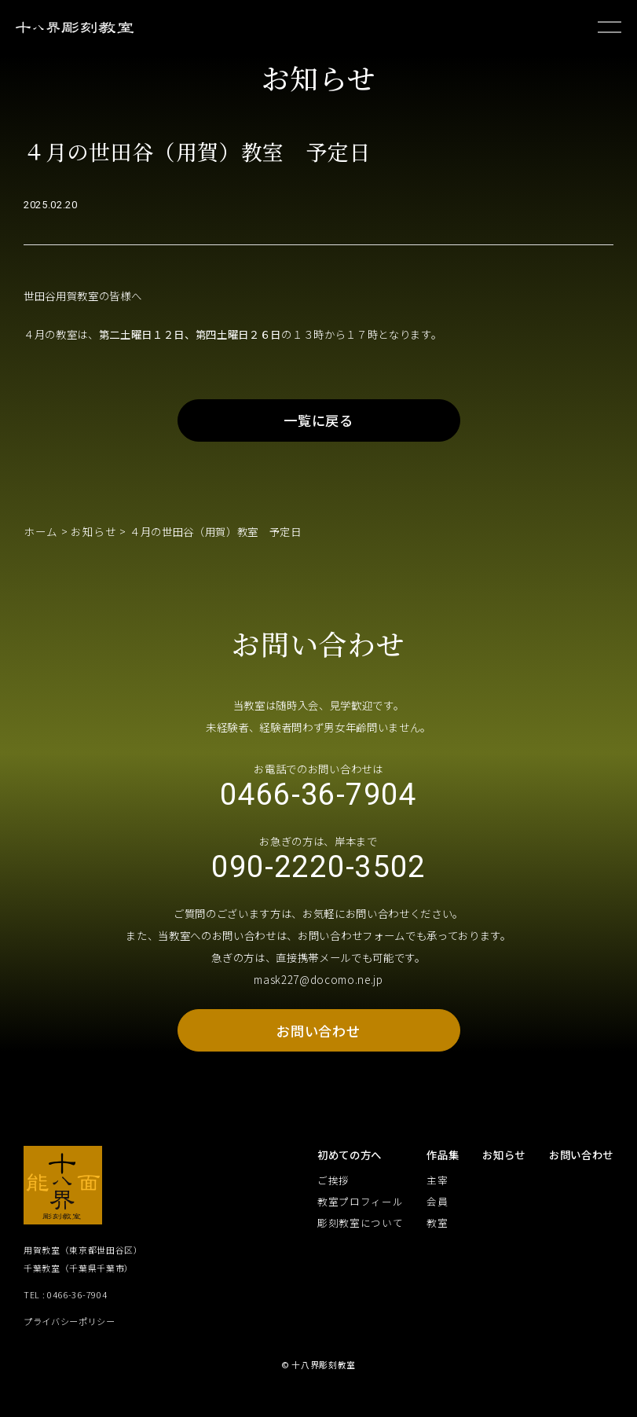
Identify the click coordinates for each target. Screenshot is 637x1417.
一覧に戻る (318, 427)
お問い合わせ (318, 1047)
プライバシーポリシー (69, 1338)
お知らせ (90, 540)
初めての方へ (349, 1172)
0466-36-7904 (318, 805)
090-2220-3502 (319, 881)
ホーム (40, 540)
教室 (437, 1240)
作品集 (442, 1172)
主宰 (437, 1198)
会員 (437, 1219)
